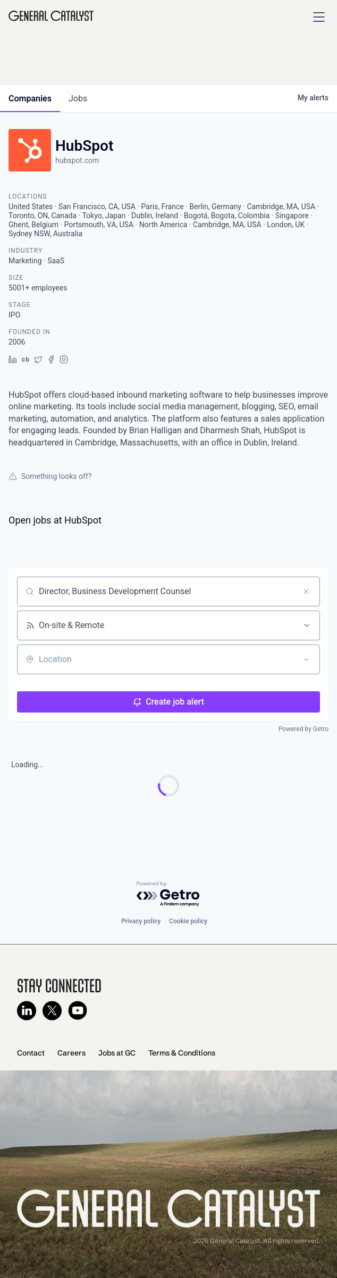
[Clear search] (306, 591)
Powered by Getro (303, 729)
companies (30, 98)
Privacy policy (141, 921)
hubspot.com (77, 160)
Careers (71, 1053)
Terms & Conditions (181, 1053)
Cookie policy (188, 921)
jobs (78, 98)
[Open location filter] (306, 659)
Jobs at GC (117, 1053)
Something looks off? (50, 476)
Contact (31, 1053)
